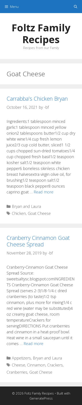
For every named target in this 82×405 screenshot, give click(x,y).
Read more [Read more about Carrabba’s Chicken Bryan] (43, 192)
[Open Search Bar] (75, 6)
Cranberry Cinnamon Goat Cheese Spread (38, 241)
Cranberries (17, 372)
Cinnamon (36, 365)
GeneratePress (41, 398)
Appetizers (21, 358)
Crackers (55, 365)
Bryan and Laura (26, 206)
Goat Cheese (39, 213)
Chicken (19, 213)
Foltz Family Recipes (41, 33)
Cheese (18, 365)
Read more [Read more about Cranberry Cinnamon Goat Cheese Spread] (33, 343)
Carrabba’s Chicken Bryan (37, 98)
